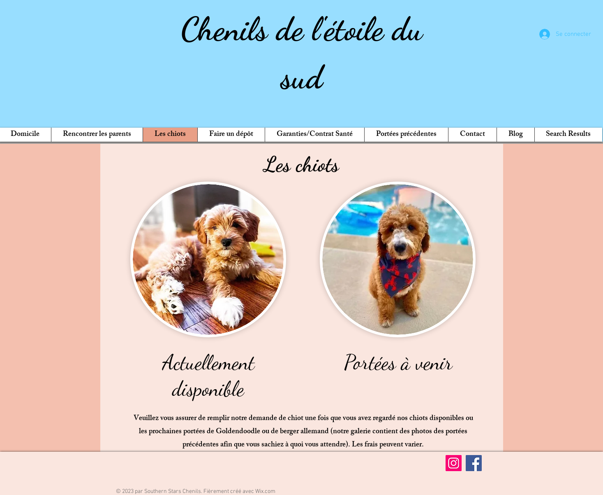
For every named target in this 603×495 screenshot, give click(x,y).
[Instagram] (454, 463)
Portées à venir (398, 362)
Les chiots (301, 164)
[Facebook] (474, 463)
